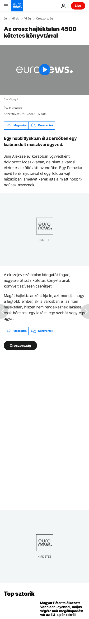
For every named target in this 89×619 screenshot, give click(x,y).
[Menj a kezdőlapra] (17, 5)
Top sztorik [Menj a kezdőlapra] (19, 593)
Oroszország (44, 18)
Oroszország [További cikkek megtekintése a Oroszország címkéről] (20, 345)
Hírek (15, 18)
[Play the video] (44, 70)
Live (78, 6)
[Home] (5, 18)
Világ (27, 18)
